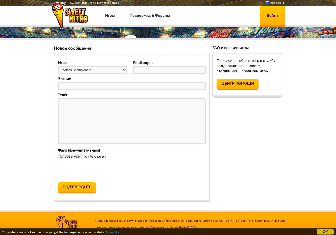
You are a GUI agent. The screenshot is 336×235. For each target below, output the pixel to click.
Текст (62, 95)
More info (112, 233)
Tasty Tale (246, 221)
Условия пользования (132, 227)
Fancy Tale (262, 221)
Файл (79, 150)
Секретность (159, 227)
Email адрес (143, 62)
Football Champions (163, 221)
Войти (272, 15)
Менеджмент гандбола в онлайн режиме (208, 221)
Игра (62, 62)
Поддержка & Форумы (150, 15)
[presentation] (93, 171)
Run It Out (278, 221)
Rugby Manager (105, 221)
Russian (273, 3)
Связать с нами (104, 227)
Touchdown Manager (133, 221)
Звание (64, 79)
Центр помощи (237, 83)
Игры (110, 15)
